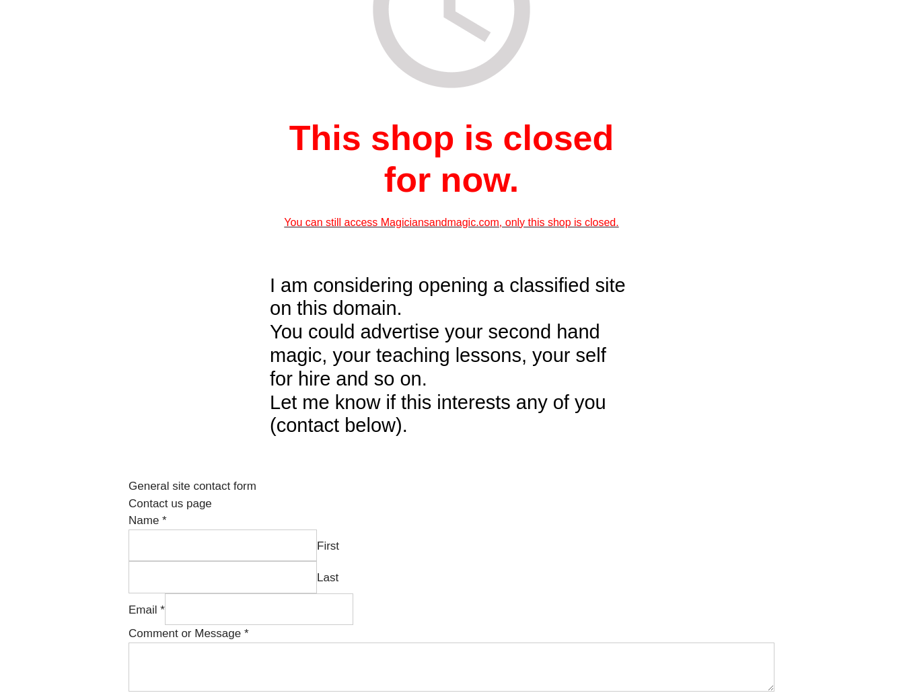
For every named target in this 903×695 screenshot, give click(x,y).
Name (148, 520)
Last (327, 577)
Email (147, 609)
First (328, 546)
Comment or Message (189, 633)
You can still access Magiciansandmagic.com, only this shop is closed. (451, 222)
